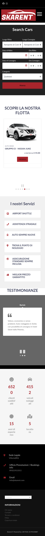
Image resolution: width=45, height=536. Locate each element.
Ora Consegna (34, 61)
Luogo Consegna (29, 40)
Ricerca (22, 85)
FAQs (7, 518)
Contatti (8, 512)
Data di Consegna (9, 61)
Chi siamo (8, 510)
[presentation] (21, 185)
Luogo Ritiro (7, 40)
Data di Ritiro (7, 50)
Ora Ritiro (32, 50)
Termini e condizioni (12, 515)
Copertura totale (11, 520)
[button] (16, 189)
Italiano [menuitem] (9, 497)
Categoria (6, 72)
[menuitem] (18, 497)
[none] (18, 497)
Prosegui (22, 159)
